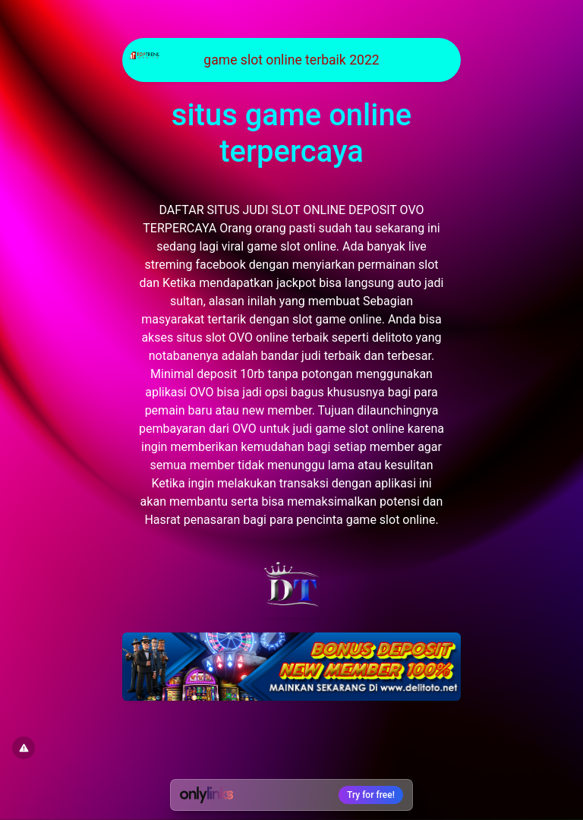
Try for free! (371, 795)
